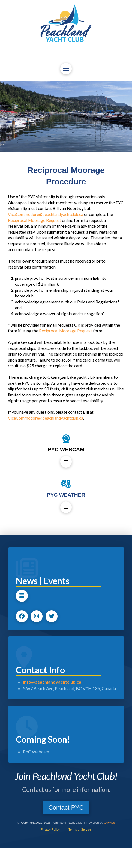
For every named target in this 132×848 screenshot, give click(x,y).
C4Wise (109, 822)
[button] (66, 68)
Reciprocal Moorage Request (34, 220)
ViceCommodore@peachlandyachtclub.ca (45, 214)
